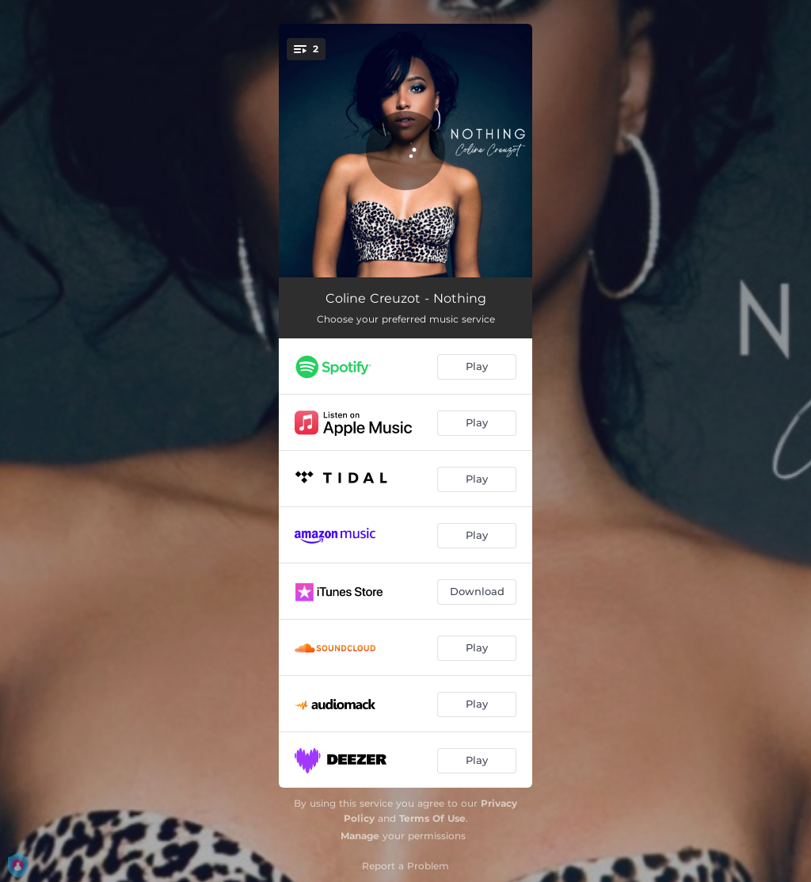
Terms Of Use (432, 818)
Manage (360, 836)
